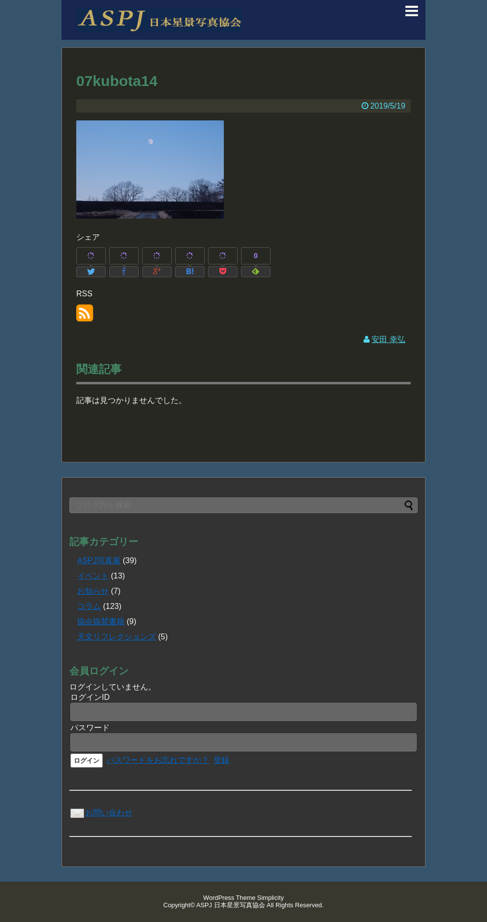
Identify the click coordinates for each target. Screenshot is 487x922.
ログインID (90, 697)
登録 (221, 760)
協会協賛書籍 (100, 621)
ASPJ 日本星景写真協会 (230, 905)
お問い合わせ (100, 812)
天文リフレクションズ (116, 637)
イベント (93, 576)
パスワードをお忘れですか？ (158, 760)
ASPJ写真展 (99, 560)
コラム (89, 606)
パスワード (90, 727)
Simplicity (270, 897)
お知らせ (93, 591)
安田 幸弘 (388, 339)
